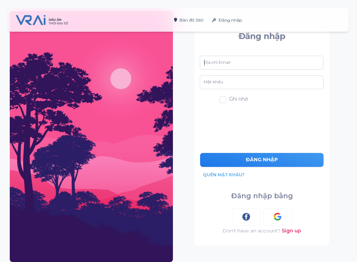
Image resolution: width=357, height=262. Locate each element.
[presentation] (263, 125)
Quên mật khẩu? (224, 174)
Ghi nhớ (238, 99)
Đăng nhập (227, 20)
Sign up (291, 231)
